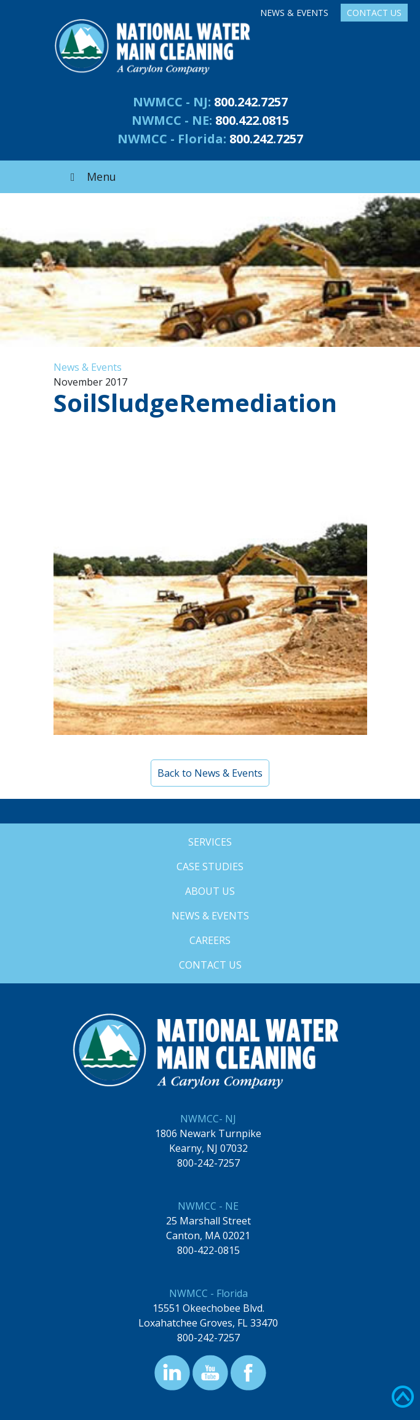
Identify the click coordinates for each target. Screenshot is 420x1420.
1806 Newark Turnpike (208, 1133)
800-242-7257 (208, 1163)
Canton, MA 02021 (208, 1235)
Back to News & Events (210, 773)
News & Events (294, 12)
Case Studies (210, 866)
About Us (210, 891)
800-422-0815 (208, 1250)
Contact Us (374, 12)
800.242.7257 (251, 101)
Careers (210, 940)
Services (210, 842)
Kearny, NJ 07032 (208, 1148)
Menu (91, 176)
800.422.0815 (252, 120)
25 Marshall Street (208, 1221)
